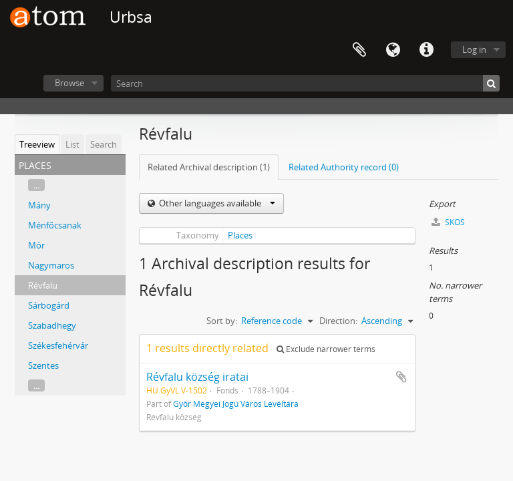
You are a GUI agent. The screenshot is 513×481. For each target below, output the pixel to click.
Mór (36, 245)
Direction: (338, 321)
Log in (474, 49)
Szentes (43, 365)
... (36, 185)
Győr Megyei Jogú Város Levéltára (236, 403)
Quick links (426, 50)
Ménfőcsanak (54, 225)
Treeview (37, 144)
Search (103, 144)
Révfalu (42, 285)
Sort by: (221, 321)
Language (392, 50)
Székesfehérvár (58, 345)
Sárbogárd (48, 305)
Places (240, 235)
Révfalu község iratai (197, 376)
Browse (69, 83)
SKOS (448, 222)
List (72, 144)
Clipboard (359, 50)
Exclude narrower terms (326, 349)
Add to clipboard (401, 376)
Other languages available (216, 203)
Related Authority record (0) (344, 167)
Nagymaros (51, 265)
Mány (39, 205)
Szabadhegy (52, 325)
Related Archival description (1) (209, 167)
